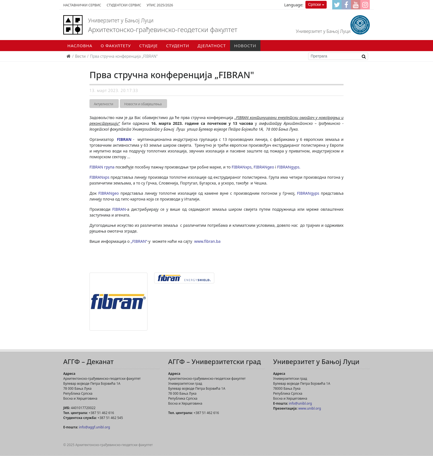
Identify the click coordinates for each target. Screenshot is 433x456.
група (109, 167)
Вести (80, 56)
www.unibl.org (309, 408)
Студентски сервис (124, 5)
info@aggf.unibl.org (94, 427)
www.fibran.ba (207, 241)
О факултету (116, 45)
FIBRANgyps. (290, 167)
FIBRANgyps (309, 193)
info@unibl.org (300, 403)
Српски (314, 4)
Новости (245, 45)
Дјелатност (211, 45)
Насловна (79, 45)
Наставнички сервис (82, 5)
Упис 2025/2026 (160, 5)
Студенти (177, 45)
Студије (148, 45)
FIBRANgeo (264, 167)
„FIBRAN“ (139, 241)
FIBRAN (124, 139)
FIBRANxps (242, 167)
